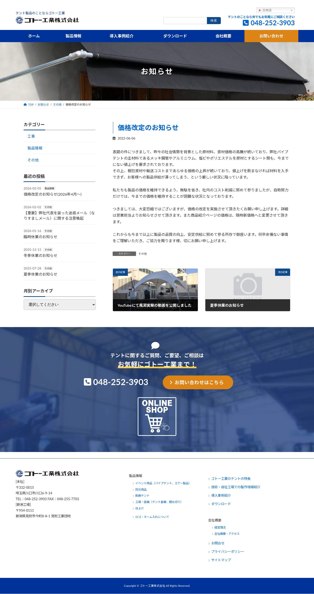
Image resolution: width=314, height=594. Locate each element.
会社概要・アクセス (227, 534)
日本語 (265, 10)
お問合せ (218, 543)
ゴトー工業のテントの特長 (231, 479)
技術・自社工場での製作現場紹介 (235, 487)
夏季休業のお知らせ (40, 274)
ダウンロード (221, 504)
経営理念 (220, 527)
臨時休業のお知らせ (40, 237)
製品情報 (34, 148)
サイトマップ (221, 560)
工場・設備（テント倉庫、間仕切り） (159, 502)
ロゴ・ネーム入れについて (152, 517)
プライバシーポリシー (227, 552)
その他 (142, 253)
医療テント (142, 496)
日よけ (139, 508)
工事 (31, 136)
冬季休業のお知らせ (40, 255)
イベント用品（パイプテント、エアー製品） (163, 483)
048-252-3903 (273, 23)
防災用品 (141, 489)
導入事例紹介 (221, 495)
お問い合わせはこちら (199, 382)
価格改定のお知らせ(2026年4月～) (52, 194)
